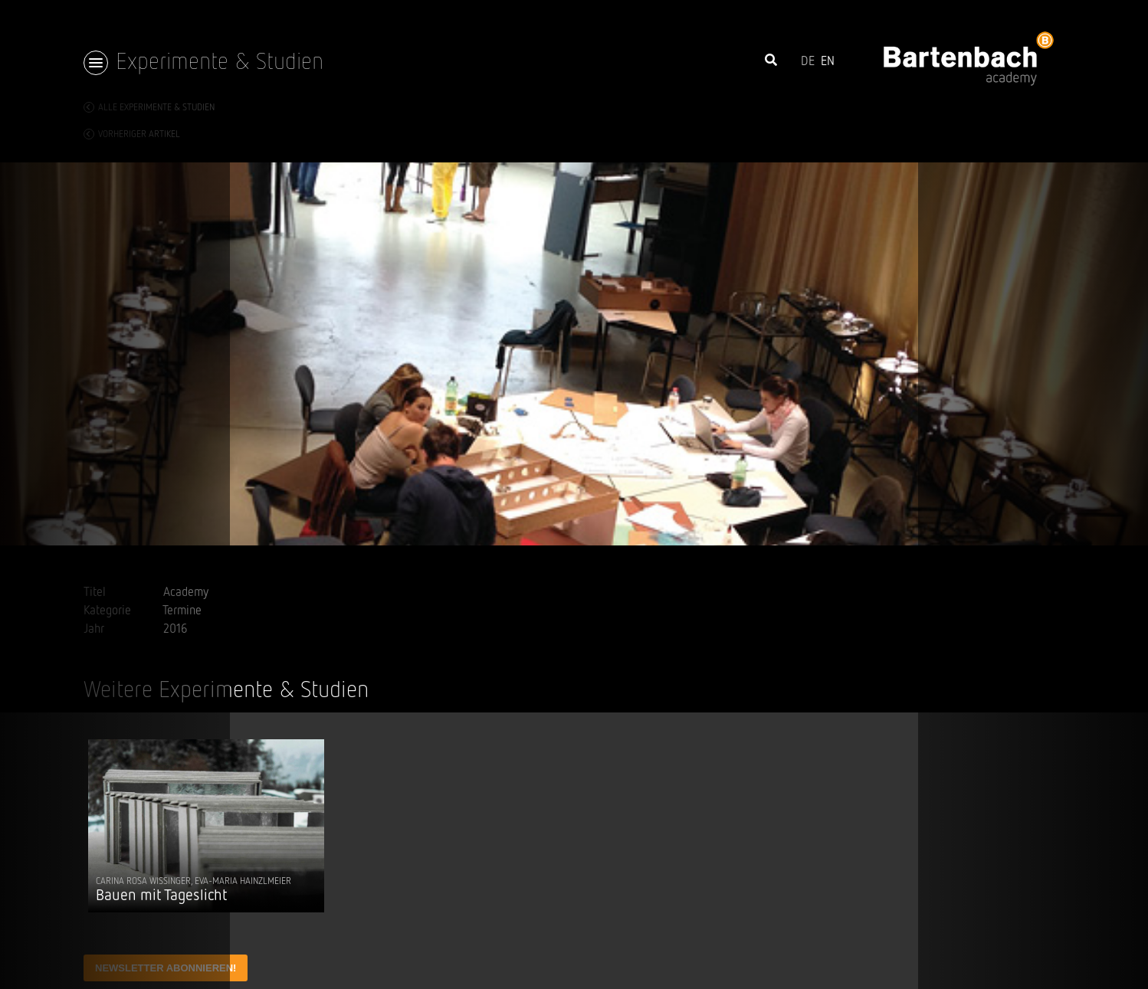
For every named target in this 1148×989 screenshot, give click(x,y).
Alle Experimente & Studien (149, 107)
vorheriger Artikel (132, 134)
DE (808, 62)
